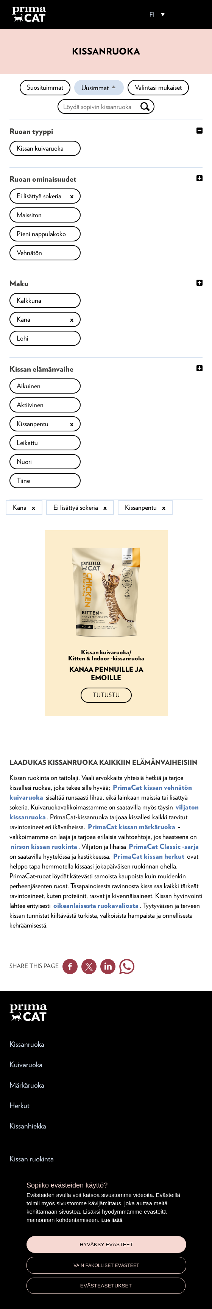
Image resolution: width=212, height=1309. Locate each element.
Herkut (19, 1105)
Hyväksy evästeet (106, 1244)
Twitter (89, 966)
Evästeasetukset (106, 1286)
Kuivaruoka (25, 1064)
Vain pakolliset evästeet (106, 1265)
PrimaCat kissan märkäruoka (131, 827)
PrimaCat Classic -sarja (164, 846)
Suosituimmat (45, 87)
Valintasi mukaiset (158, 87)
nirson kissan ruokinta (44, 846)
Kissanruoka (26, 1044)
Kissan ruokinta (31, 1158)
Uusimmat (102, 89)
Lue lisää (112, 1220)
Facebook (70, 966)
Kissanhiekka (27, 1125)
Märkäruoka (26, 1085)
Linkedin (107, 966)
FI (152, 15)
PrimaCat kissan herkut (148, 856)
